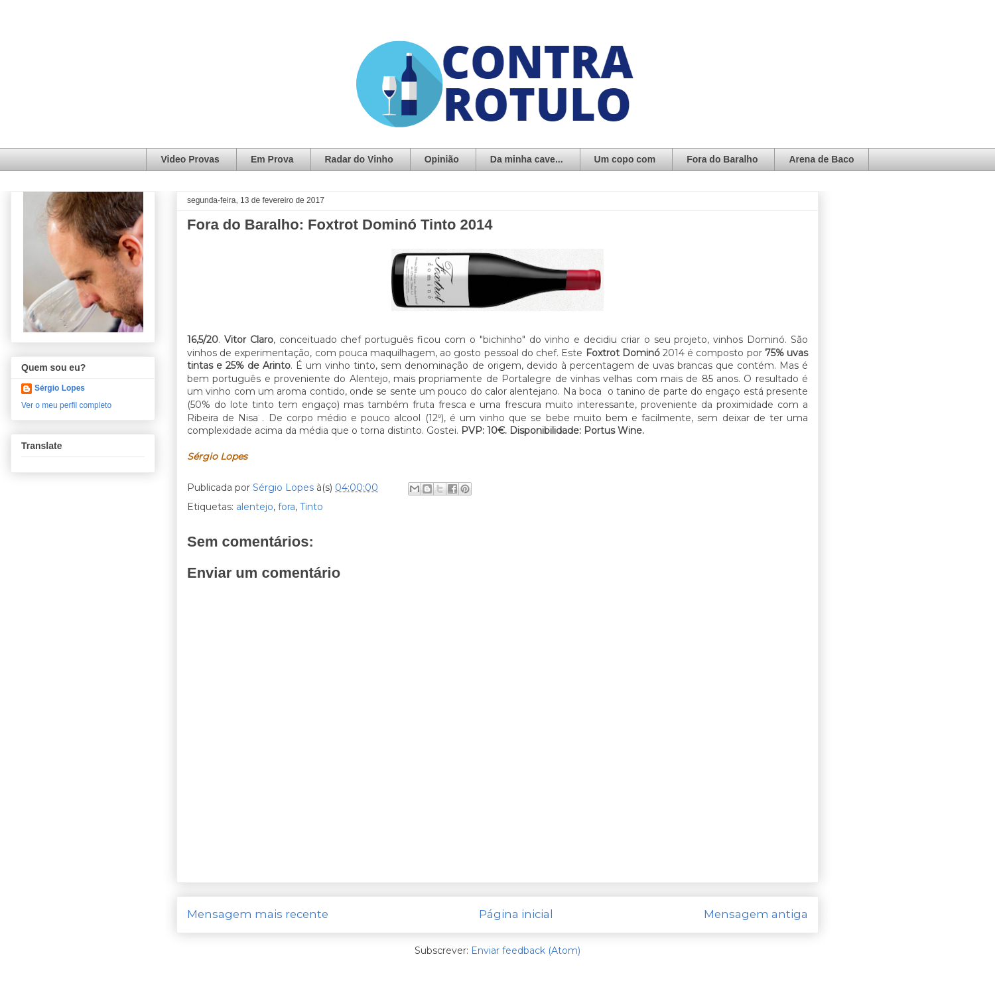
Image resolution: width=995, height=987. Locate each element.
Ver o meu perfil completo (66, 405)
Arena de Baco (821, 159)
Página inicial (516, 914)
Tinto (311, 507)
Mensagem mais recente (257, 914)
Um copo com (625, 159)
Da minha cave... (526, 159)
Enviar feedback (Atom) (525, 950)
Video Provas (190, 159)
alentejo (254, 507)
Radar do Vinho (359, 159)
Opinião (442, 159)
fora (286, 507)
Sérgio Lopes (59, 388)
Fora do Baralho (722, 159)
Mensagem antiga (756, 914)
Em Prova (272, 159)
